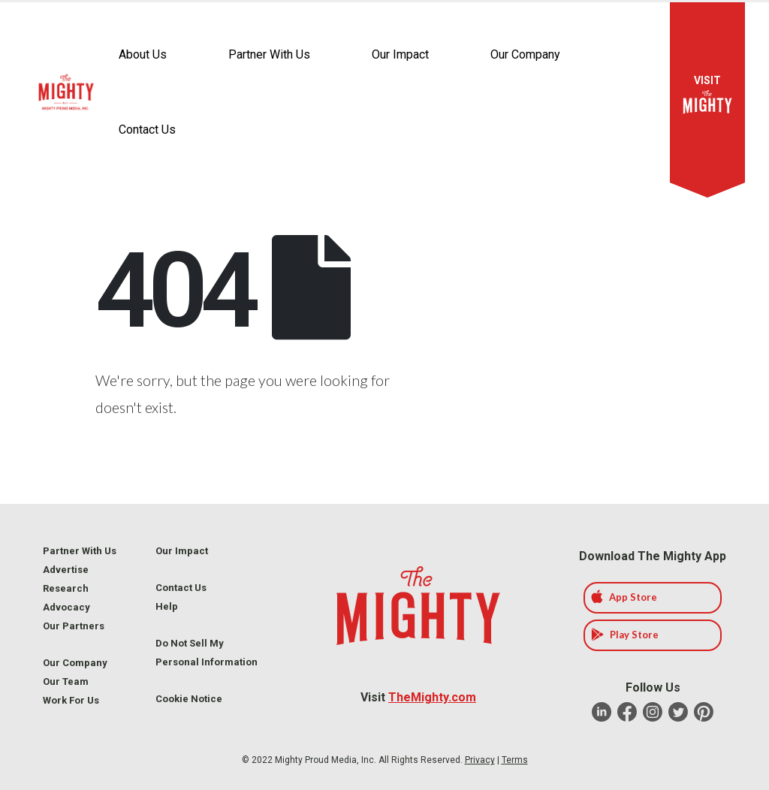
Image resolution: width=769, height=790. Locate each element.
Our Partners (73, 626)
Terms (515, 760)
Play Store (625, 634)
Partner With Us (269, 54)
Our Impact (400, 54)
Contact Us (147, 129)
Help (166, 606)
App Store (624, 596)
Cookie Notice (188, 698)
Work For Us (71, 700)
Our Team (66, 681)
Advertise (66, 569)
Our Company (525, 54)
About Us (143, 54)
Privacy (480, 760)
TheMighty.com (432, 697)
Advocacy (66, 607)
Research (66, 588)
